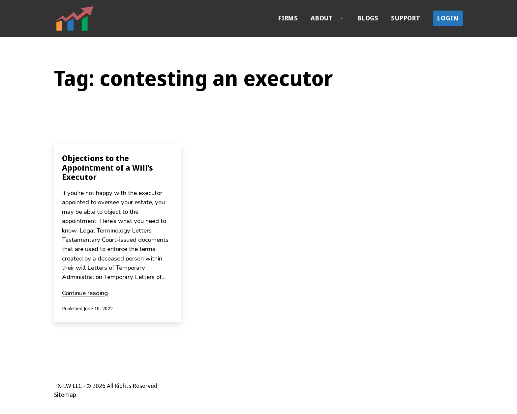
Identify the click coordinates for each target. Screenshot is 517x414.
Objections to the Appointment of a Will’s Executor (107, 167)
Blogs (368, 18)
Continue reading (85, 293)
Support (405, 18)
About (322, 18)
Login (448, 18)
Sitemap (65, 395)
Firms (288, 18)
